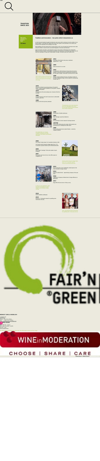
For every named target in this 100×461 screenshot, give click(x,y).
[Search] (50, 6)
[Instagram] (50, 323)
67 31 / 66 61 (9, 319)
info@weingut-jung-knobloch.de (9, 321)
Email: (1, 321)
